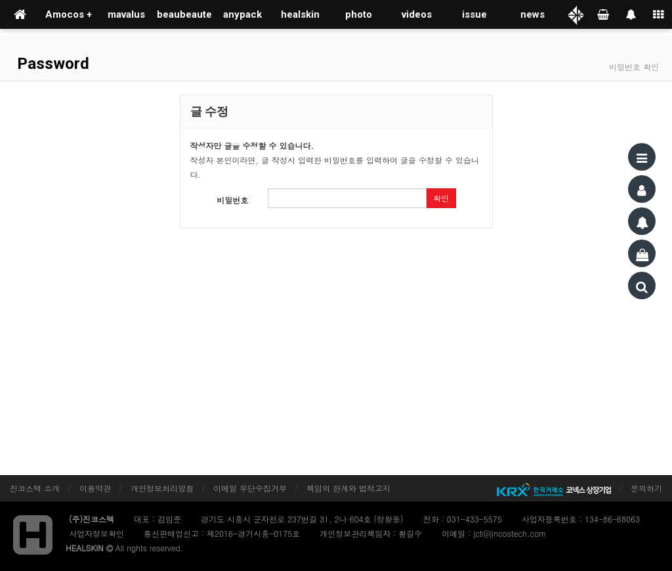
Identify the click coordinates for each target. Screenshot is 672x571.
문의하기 (646, 488)
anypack (242, 14)
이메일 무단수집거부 (250, 488)
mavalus (126, 14)
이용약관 (95, 488)
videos (417, 14)
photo (358, 14)
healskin (300, 14)
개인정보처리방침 (162, 488)
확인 (441, 197)
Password (51, 63)
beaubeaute (184, 14)
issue (474, 14)
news (532, 14)
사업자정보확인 (96, 533)
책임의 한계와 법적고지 (348, 488)
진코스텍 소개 (35, 488)
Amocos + (68, 14)
